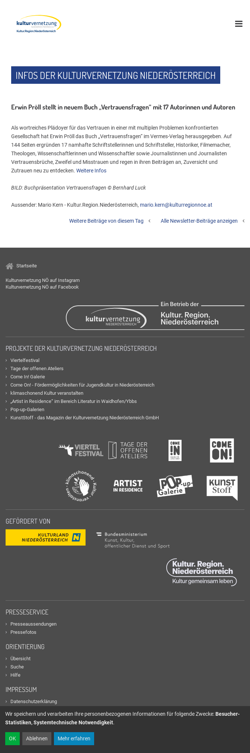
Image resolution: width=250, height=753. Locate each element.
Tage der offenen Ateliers (37, 368)
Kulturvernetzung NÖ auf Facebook (42, 287)
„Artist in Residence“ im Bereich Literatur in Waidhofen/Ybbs (73, 401)
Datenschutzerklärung (33, 701)
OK (12, 738)
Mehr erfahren (74, 738)
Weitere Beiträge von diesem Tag (106, 221)
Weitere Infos (91, 171)
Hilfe (15, 675)
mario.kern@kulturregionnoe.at (176, 205)
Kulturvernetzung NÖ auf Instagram (43, 280)
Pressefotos (23, 632)
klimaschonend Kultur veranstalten (46, 393)
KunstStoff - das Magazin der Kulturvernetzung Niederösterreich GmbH (84, 417)
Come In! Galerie (27, 376)
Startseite (21, 266)
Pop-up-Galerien (27, 409)
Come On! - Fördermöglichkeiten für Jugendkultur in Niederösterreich (82, 385)
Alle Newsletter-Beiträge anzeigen (199, 221)
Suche (17, 667)
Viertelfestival (24, 360)
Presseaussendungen (33, 624)
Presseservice (27, 612)
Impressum (21, 689)
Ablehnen (37, 738)
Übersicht (20, 658)
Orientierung (25, 646)
